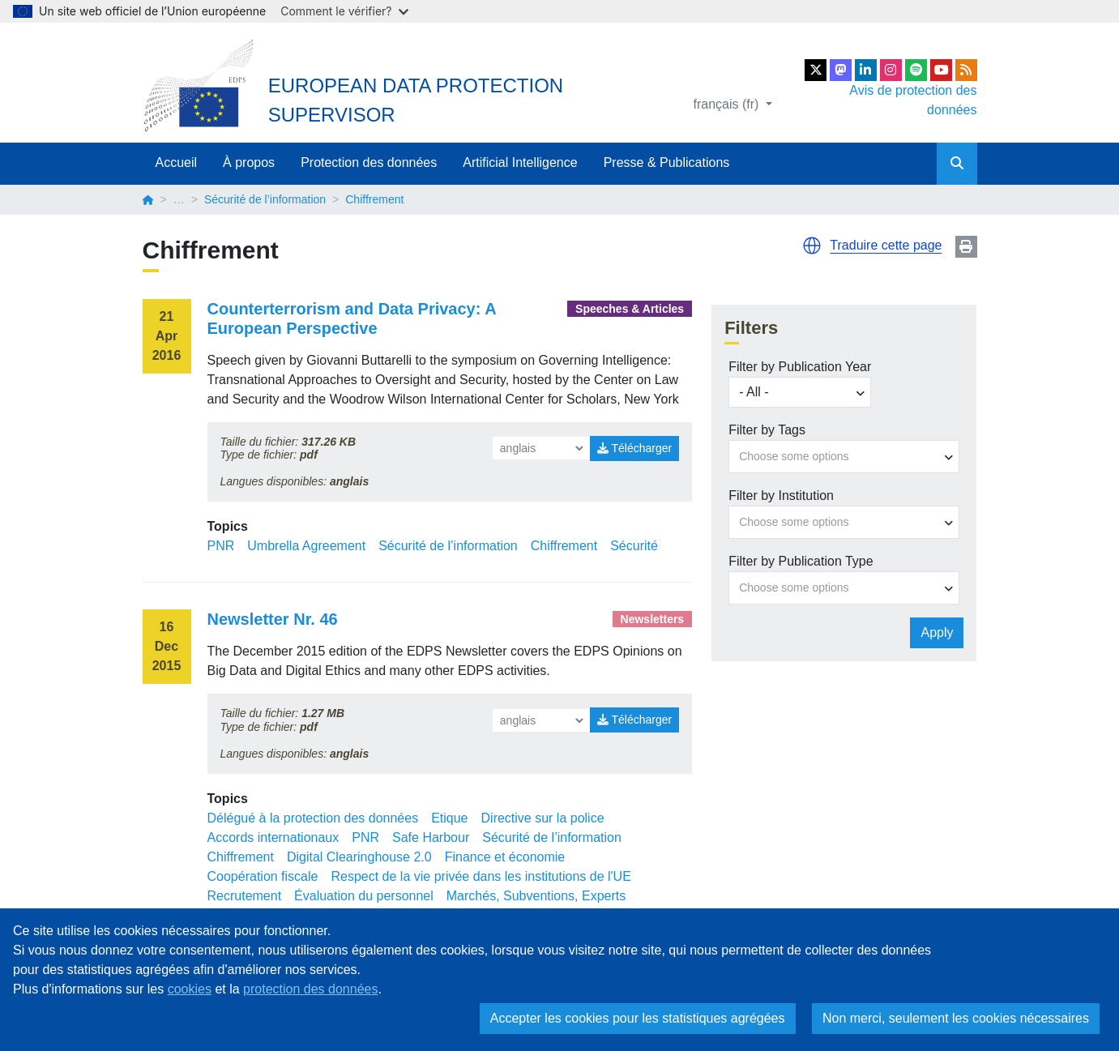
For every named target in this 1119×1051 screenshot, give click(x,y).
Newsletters (653, 619)
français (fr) (728, 104)
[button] (812, 245)
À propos (249, 162)
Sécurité (634, 546)
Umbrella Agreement (306, 546)
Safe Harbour (430, 837)
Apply (936, 632)
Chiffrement (564, 546)
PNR (221, 546)
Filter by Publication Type (800, 561)
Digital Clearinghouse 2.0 (359, 857)
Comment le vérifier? (344, 11)
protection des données (310, 989)
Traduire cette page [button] (886, 245)
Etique (449, 818)
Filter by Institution (781, 495)
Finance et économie (505, 857)
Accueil (177, 162)
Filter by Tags (766, 430)
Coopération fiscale (262, 876)
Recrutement (244, 896)
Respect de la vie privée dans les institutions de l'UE (480, 876)
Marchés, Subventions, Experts (536, 896)
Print (966, 247)
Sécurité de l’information (265, 199)
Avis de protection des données (912, 100)
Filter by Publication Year (799, 367)
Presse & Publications (667, 162)
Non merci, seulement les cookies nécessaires (955, 1018)
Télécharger (634, 448)
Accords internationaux (273, 837)
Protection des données (369, 162)
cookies (189, 989)
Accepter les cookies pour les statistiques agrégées (637, 1018)
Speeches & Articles (629, 308)
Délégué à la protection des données (313, 818)
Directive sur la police (542, 818)
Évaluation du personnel (364, 896)
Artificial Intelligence (520, 162)
